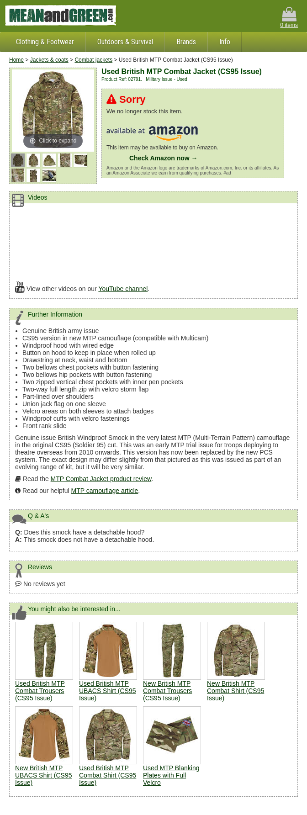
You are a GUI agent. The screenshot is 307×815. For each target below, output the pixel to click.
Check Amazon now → (163, 158)
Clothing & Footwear (45, 41)
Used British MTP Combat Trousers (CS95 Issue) (40, 691)
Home (16, 60)
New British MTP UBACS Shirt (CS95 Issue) (43, 775)
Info (224, 41)
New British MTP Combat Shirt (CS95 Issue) (235, 691)
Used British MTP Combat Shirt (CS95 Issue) (107, 775)
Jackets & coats (49, 60)
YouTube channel (123, 288)
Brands (186, 41)
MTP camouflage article (104, 490)
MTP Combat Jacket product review (101, 478)
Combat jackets (93, 60)
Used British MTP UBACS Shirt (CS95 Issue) (107, 691)
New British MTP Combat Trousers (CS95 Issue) (167, 691)
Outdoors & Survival (125, 41)
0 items (289, 17)
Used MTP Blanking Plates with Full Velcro (171, 775)
